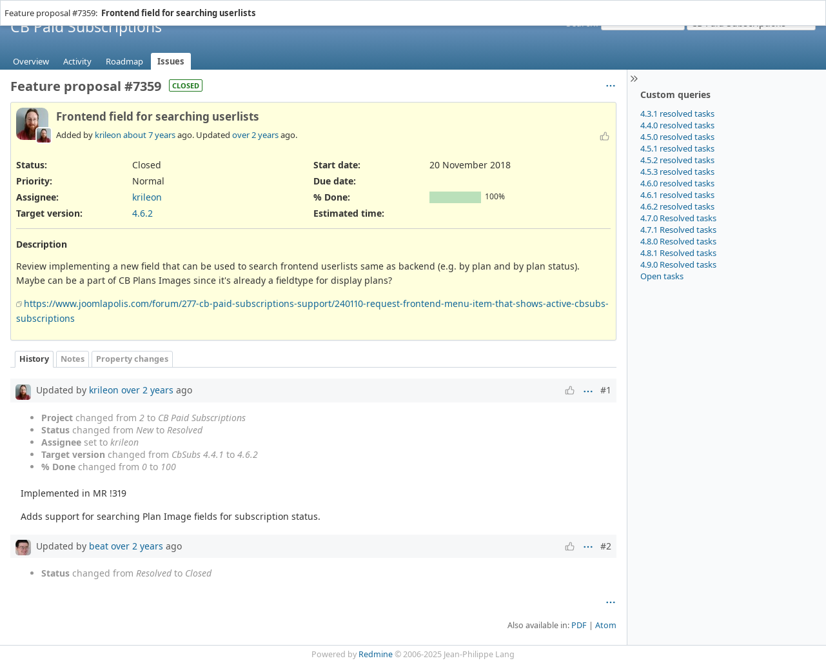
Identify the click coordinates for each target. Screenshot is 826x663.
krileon (108, 135)
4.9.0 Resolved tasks (678, 264)
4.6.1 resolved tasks (677, 195)
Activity (77, 61)
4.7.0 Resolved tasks (678, 218)
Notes (72, 358)
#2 (605, 546)
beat (98, 546)
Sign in (802, 6)
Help (78, 6)
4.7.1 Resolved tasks (678, 229)
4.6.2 (142, 213)
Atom (605, 625)
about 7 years (149, 135)
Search (581, 23)
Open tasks (661, 276)
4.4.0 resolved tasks (677, 125)
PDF (579, 625)
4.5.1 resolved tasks (677, 148)
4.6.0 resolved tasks (677, 183)
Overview (31, 61)
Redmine (376, 654)
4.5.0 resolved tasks (677, 137)
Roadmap (124, 61)
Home (19, 6)
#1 (605, 390)
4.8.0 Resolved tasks (678, 241)
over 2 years (255, 135)
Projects (49, 6)
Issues (170, 61)
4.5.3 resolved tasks (677, 171)
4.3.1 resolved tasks (677, 113)
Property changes (132, 358)
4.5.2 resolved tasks (677, 160)
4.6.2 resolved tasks (677, 206)
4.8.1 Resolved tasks (678, 253)
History (34, 358)
